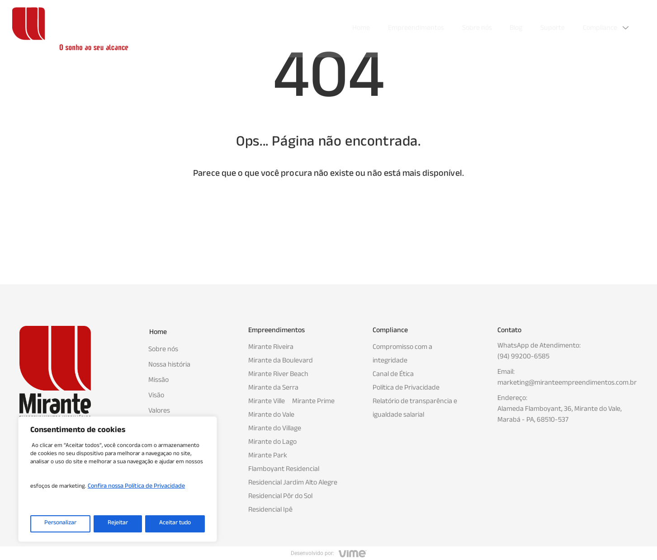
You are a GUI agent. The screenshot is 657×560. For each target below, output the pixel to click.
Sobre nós (477, 29)
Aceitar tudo (174, 523)
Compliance (607, 29)
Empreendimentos (416, 29)
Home (360, 29)
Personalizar (60, 523)
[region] (117, 479)
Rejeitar (117, 523)
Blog (516, 29)
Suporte (552, 29)
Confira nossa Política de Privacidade (136, 487)
